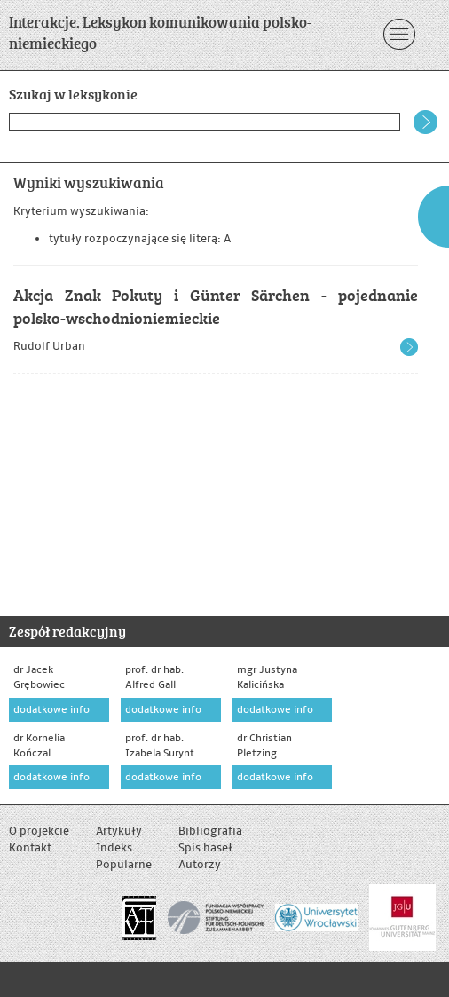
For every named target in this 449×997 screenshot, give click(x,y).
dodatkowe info (51, 709)
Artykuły (119, 831)
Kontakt (30, 848)
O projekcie (39, 831)
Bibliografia (210, 831)
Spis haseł (205, 848)
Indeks (114, 848)
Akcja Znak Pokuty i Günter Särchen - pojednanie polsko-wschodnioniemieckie (215, 306)
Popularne (124, 865)
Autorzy (199, 865)
